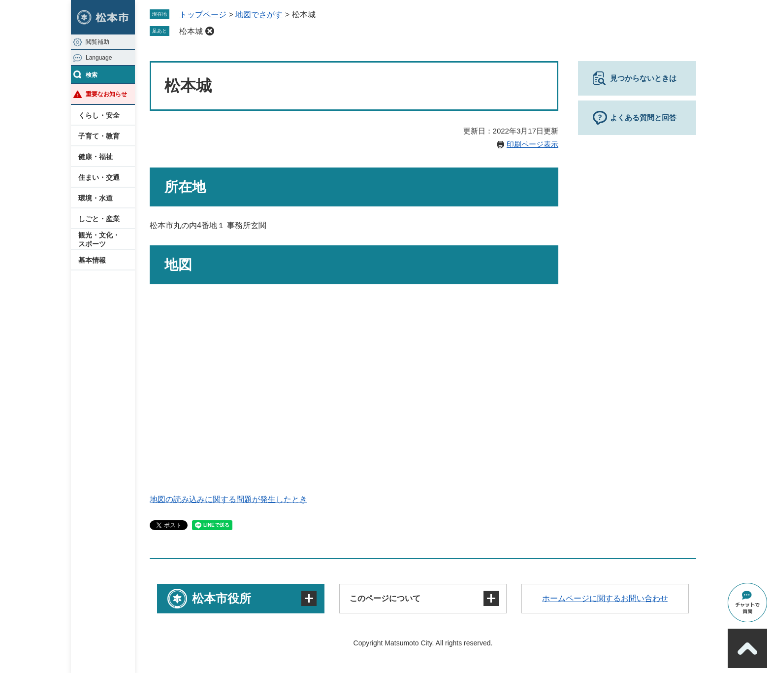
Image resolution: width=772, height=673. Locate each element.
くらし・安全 (99, 115)
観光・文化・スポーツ (99, 239)
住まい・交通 (99, 177)
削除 (209, 31)
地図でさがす (259, 14)
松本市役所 (221, 598)
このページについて (385, 598)
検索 (91, 74)
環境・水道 (95, 198)
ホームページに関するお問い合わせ (605, 598)
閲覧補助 (97, 41)
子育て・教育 (99, 136)
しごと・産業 (99, 219)
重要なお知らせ (106, 94)
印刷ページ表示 (532, 144)
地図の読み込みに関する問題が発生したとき (228, 499)
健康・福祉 (95, 157)
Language (99, 57)
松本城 (191, 31)
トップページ (202, 14)
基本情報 (92, 260)
